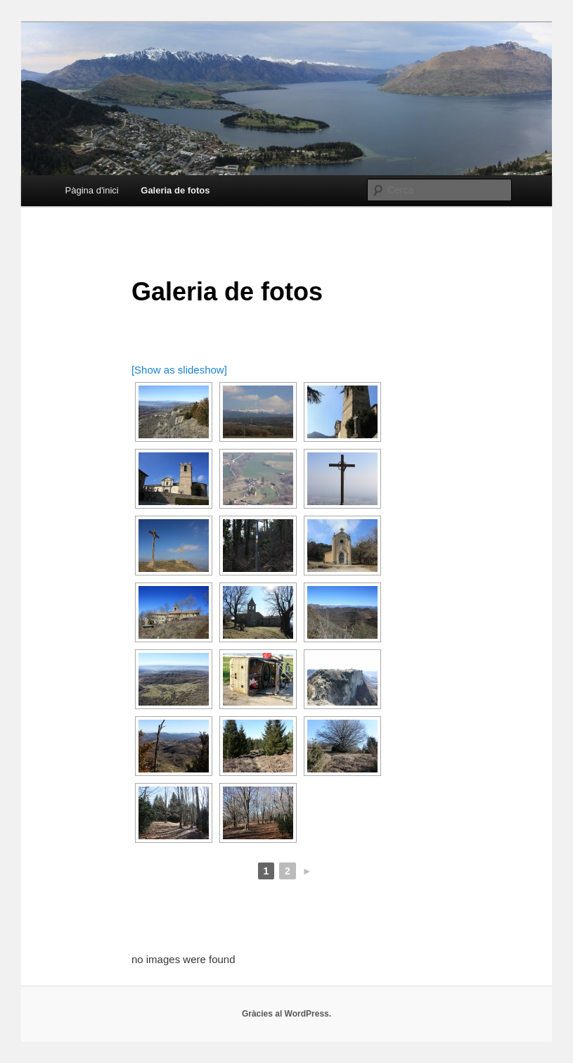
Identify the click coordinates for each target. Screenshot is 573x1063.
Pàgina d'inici (92, 190)
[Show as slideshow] (179, 370)
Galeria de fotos (175, 190)
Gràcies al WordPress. (286, 1014)
